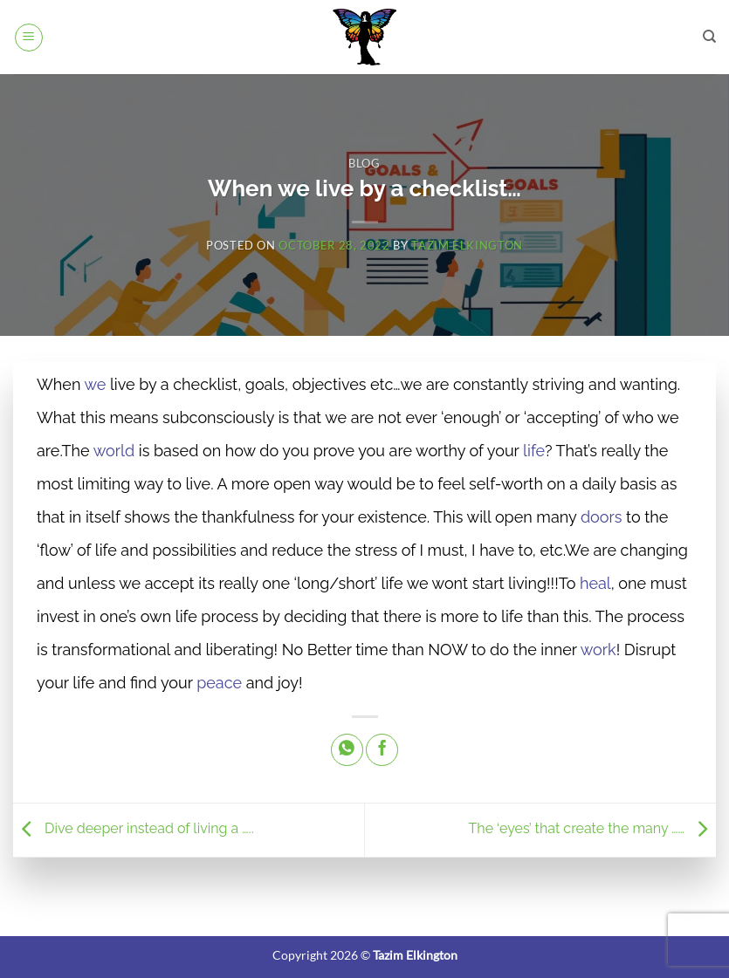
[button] (29, 37)
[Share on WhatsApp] (347, 750)
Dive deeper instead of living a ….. (133, 829)
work (598, 649)
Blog (364, 163)
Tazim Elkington (467, 245)
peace (219, 683)
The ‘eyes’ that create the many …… (592, 829)
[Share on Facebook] (382, 750)
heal (595, 583)
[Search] (709, 36)
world (113, 450)
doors (601, 517)
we (95, 384)
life (534, 450)
